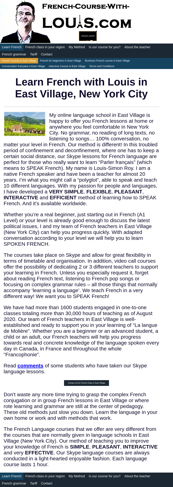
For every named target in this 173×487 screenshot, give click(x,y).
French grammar (14, 54)
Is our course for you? (105, 47)
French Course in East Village (19, 60)
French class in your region (45, 47)
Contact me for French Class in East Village (86, 383)
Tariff (33, 54)
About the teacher (137, 47)
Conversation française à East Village (23, 66)
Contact (46, 54)
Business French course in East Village (107, 60)
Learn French (12, 47)
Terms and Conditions (101, 66)
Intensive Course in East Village (67, 66)
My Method (77, 47)
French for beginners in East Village (60, 60)
